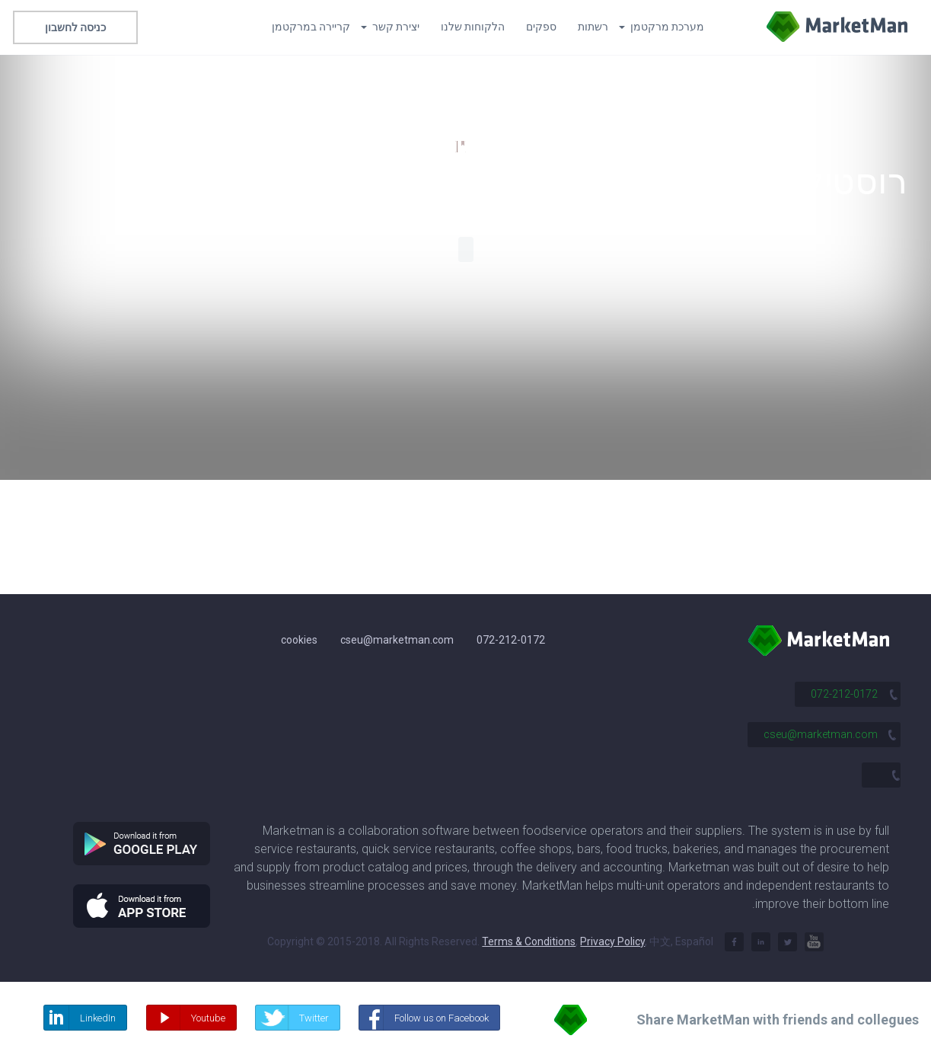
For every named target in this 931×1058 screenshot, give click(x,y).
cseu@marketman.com (397, 640)
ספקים (541, 27)
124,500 (494, 147)
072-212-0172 (511, 640)
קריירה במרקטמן (311, 27)
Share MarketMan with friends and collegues (777, 1020)
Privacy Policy (612, 941)
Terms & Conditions (528, 941)
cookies (299, 640)
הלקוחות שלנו (473, 27)
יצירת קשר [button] (390, 27)
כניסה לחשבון (75, 27)
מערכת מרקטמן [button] (661, 27)
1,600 (436, 147)
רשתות (593, 27)
